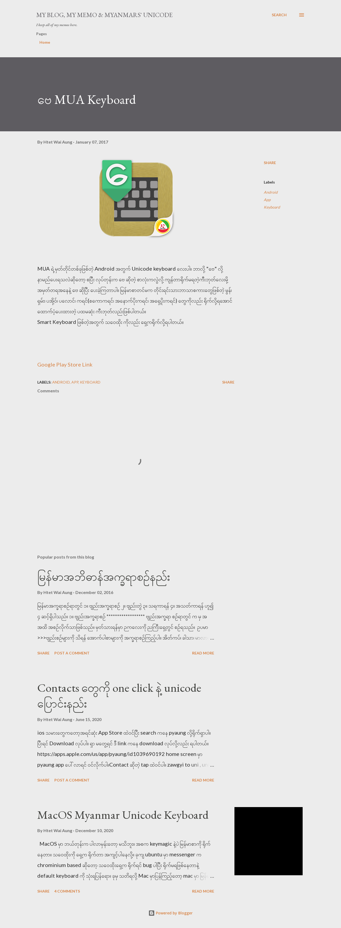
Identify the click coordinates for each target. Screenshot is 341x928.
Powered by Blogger (170, 912)
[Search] (279, 15)
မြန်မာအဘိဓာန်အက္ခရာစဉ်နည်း (103, 576)
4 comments (67, 891)
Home (44, 42)
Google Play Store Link (64, 364)
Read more (203, 653)
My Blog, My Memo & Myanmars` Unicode (104, 15)
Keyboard (272, 207)
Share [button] (270, 162)
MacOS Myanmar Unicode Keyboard (123, 814)
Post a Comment (72, 653)
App (267, 199)
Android (271, 192)
